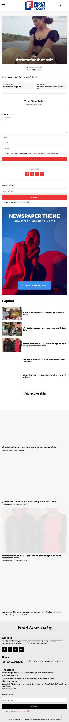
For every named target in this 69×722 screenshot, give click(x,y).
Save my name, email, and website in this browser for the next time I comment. (31, 154)
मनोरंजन (34, 56)
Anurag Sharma (7, 450)
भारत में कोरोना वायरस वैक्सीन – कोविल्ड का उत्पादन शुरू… (50, 87)
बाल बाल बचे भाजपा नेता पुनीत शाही (12, 87)
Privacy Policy (25, 202)
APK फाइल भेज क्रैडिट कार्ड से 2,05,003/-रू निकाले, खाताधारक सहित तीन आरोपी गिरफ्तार (31, 612)
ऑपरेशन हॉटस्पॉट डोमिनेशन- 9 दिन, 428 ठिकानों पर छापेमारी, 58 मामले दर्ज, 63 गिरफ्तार (44, 376)
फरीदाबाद (4, 675)
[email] (34, 191)
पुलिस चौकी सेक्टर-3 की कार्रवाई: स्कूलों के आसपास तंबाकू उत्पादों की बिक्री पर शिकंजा (29, 502)
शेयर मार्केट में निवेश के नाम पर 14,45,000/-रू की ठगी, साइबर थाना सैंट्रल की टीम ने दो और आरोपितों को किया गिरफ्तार (44, 345)
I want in (34, 197)
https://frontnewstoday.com (34, 104)
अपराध (3, 688)
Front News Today (36, 67)
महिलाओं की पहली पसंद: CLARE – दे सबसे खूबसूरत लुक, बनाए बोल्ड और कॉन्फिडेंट (29, 447)
